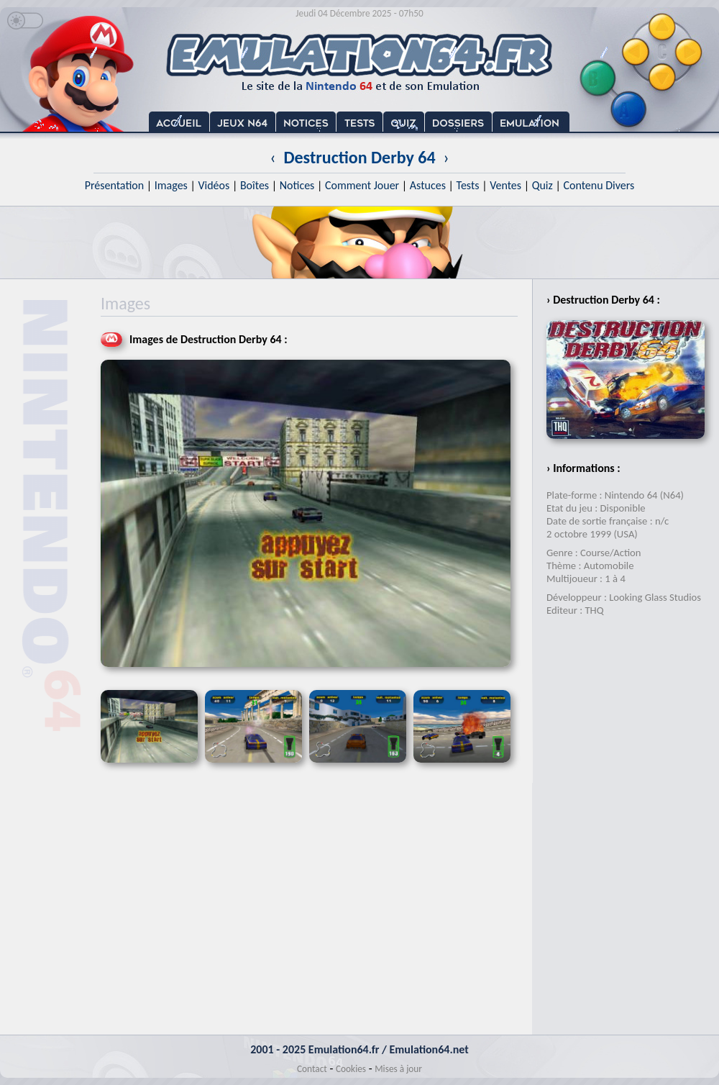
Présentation (115, 185)
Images (171, 185)
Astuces (428, 185)
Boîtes (254, 185)
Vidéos (213, 185)
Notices (297, 185)
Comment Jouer (362, 185)
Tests (468, 185)
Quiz (542, 185)
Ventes (505, 185)
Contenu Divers (598, 185)
